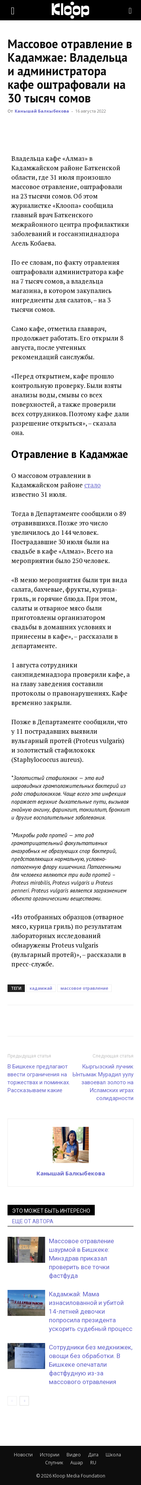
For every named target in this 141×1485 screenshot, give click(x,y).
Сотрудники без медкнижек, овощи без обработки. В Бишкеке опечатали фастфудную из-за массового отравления (90, 1364)
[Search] (130, 10)
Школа (113, 1454)
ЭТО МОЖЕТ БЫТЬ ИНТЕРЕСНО (51, 1211)
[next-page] (24, 1401)
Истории (49, 1454)
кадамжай (41, 988)
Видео (74, 1454)
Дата (93, 1454)
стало (92, 485)
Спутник (54, 1462)
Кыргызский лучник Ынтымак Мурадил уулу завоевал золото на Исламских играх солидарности (102, 1082)
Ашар (76, 1462)
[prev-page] (12, 1401)
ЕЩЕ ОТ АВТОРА (32, 1221)
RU (93, 1462)
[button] (13, 10)
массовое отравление (84, 988)
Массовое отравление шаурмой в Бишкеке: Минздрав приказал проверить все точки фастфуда (81, 1258)
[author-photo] (71, 1162)
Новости (23, 1454)
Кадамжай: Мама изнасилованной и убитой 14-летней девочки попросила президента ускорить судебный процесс (90, 1311)
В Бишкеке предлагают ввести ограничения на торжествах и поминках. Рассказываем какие (39, 1078)
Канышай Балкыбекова (42, 111)
